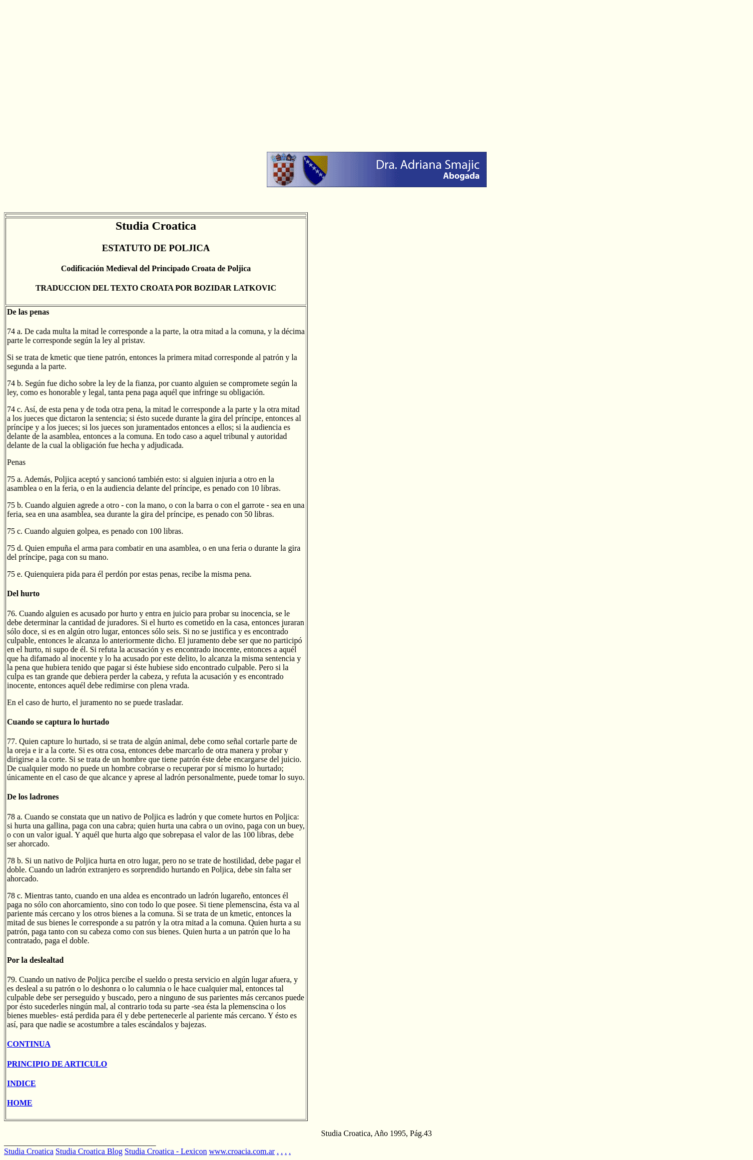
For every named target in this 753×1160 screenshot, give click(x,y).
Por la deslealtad (35, 960)
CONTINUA (28, 1044)
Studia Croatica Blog (88, 1151)
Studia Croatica (28, 1151)
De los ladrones (33, 796)
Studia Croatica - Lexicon (165, 1151)
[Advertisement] (304, 74)
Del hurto (23, 593)
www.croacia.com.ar (242, 1151)
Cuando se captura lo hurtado (58, 722)
